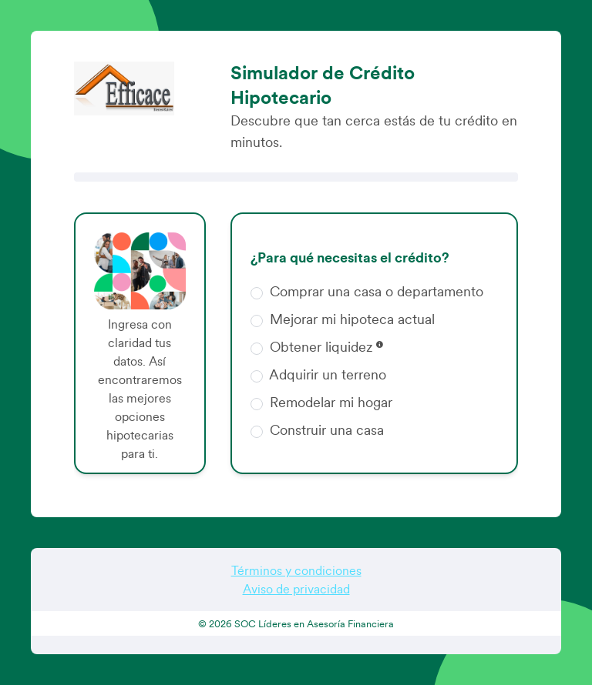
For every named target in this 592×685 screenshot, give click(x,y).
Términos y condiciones (296, 571)
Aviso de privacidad (296, 589)
